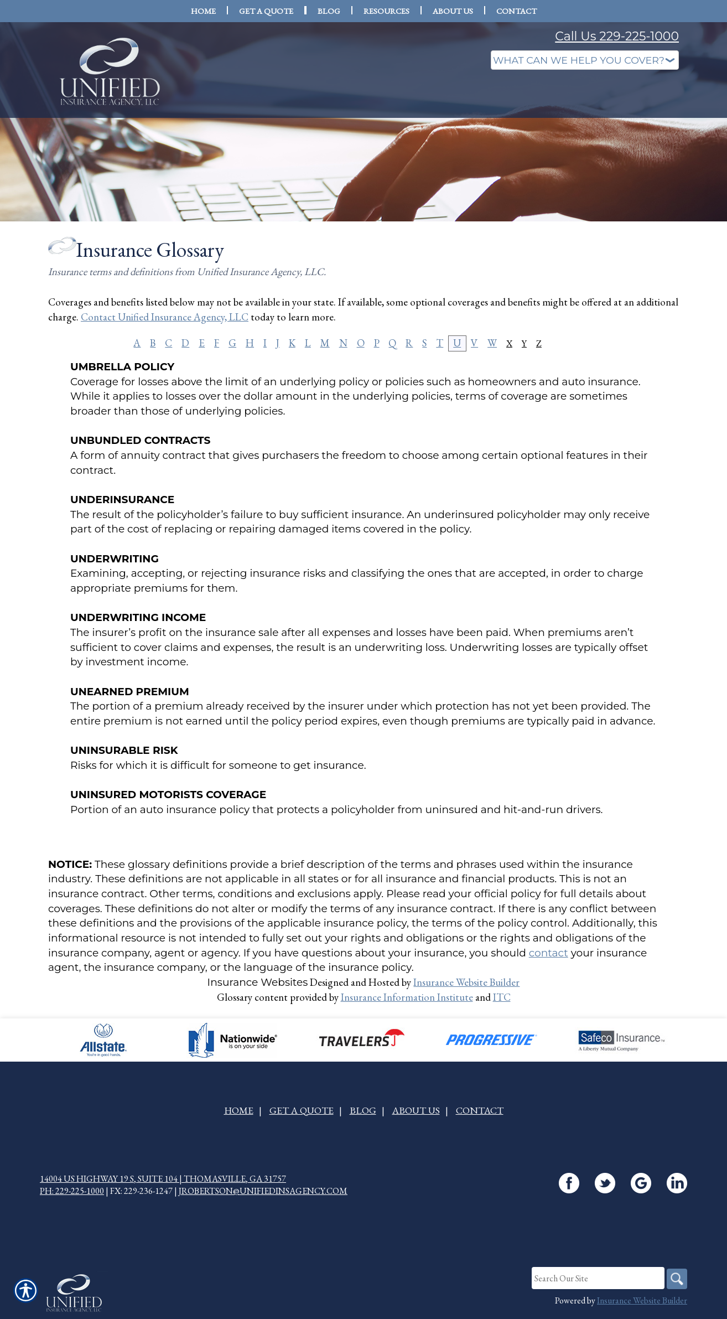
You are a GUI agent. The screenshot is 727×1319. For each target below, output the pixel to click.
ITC (502, 997)
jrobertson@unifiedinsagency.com (263, 1191)
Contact (479, 1110)
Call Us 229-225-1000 (617, 36)
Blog (363, 1110)
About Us (416, 1110)
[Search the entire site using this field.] (595, 1279)
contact (548, 952)
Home (238, 1110)
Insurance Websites (257, 982)
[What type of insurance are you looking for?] (585, 60)
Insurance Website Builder (466, 982)
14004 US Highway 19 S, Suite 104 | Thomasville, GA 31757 (163, 1178)
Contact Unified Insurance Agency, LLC (164, 317)
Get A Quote (301, 1110)
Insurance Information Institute (407, 997)
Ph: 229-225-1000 (72, 1191)
